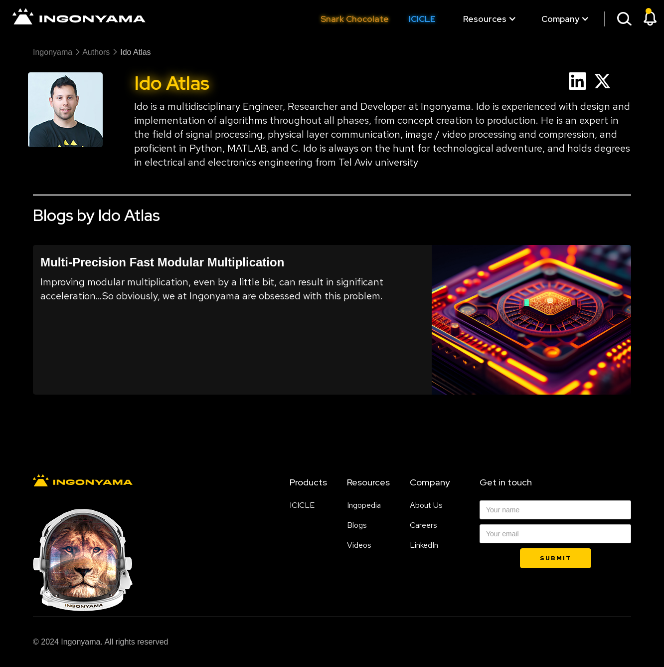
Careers (423, 525)
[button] (484, 19)
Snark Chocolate (355, 18)
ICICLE (422, 18)
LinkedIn (424, 545)
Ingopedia (364, 505)
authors (96, 52)
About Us (426, 505)
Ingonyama (52, 52)
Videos (359, 545)
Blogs (357, 525)
